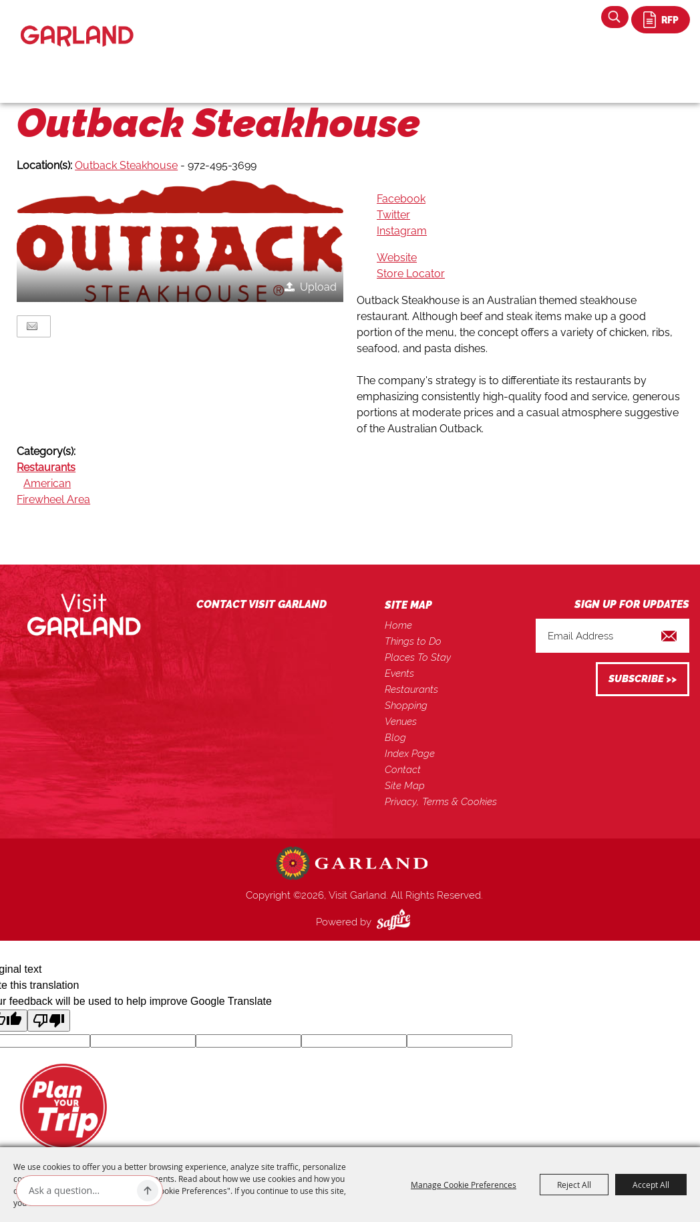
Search (615, 17)
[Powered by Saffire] (396, 922)
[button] (180, 240)
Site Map (405, 786)
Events (399, 673)
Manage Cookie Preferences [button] (463, 1184)
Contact (403, 770)
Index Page (410, 754)
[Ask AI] (80, 1190)
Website (397, 257)
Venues (401, 722)
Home (398, 625)
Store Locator (411, 273)
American (47, 483)
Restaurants (46, 467)
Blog (395, 738)
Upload (318, 287)
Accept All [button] (651, 1184)
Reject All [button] (574, 1184)
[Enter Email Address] (612, 636)
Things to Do (413, 641)
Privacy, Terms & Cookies (441, 802)
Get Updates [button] (642, 679)
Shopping (406, 706)
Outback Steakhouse (126, 165)
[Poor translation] (48, 1021)
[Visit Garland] (77, 24)
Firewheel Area (53, 499)
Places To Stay (418, 657)
